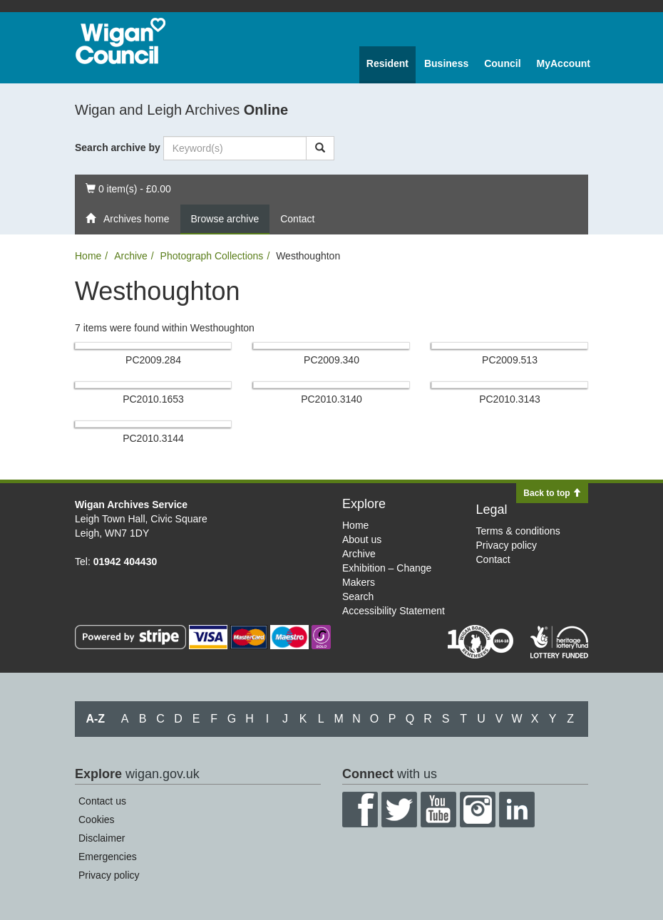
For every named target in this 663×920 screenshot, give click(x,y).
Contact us (102, 801)
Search (358, 596)
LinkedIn (517, 809)
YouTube (438, 809)
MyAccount (563, 63)
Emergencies (107, 856)
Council (502, 63)
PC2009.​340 (331, 360)
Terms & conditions (518, 531)
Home (88, 256)
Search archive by (117, 147)
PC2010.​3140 (331, 399)
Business (446, 63)
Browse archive (225, 218)
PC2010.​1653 (153, 399)
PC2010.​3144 (153, 438)
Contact (297, 218)
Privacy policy (507, 545)
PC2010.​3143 (509, 399)
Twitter (399, 809)
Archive (131, 256)
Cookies (96, 819)
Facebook (360, 809)
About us (361, 539)
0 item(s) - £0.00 (128, 188)
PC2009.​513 (510, 360)
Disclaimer (101, 838)
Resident (387, 63)
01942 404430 (125, 561)
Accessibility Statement (393, 610)
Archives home (128, 218)
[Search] (320, 148)
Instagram (477, 809)
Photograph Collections (212, 256)
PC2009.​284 (153, 360)
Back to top (552, 493)
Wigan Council (120, 41)
